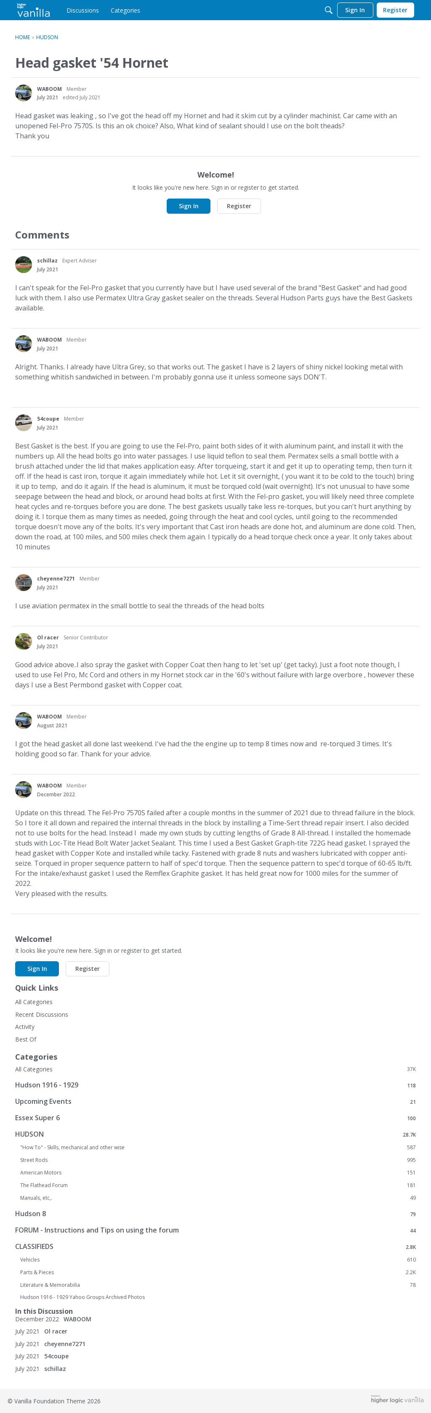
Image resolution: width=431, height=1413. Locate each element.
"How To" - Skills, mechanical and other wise (218, 1147)
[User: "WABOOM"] (23, 93)
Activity (25, 1027)
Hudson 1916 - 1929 (215, 1085)
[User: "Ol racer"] (23, 641)
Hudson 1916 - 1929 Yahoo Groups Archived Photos (82, 1297)
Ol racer (48, 637)
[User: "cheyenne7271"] (23, 582)
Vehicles (218, 1260)
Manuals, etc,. (218, 1198)
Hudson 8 (215, 1213)
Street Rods (218, 1160)
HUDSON (215, 1134)
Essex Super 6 (215, 1117)
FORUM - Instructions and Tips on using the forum (215, 1230)
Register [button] (239, 206)
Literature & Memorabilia (218, 1285)
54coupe (48, 418)
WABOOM (49, 89)
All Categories (34, 1002)
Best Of (25, 1039)
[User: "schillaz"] (23, 264)
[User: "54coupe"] (23, 422)
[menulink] (82, 10)
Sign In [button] (189, 206)
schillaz (47, 260)
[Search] (328, 10)
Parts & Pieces (218, 1272)
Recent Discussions (41, 1014)
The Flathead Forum (218, 1185)
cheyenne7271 (56, 578)
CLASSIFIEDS (215, 1246)
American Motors (218, 1173)
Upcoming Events (215, 1101)
